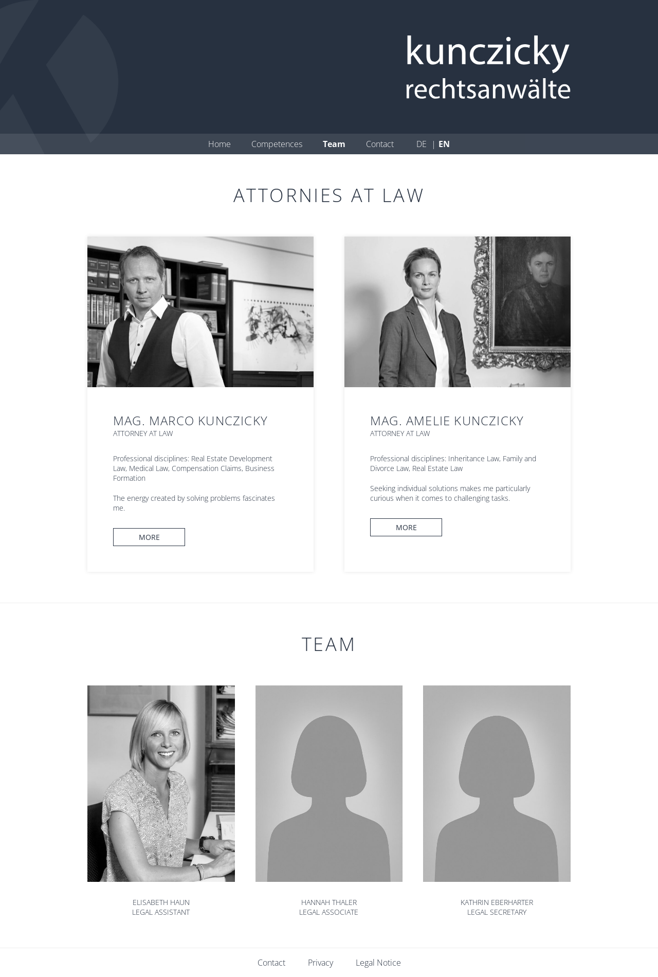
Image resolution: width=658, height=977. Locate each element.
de (422, 144)
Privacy (320, 962)
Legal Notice (378, 962)
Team (334, 144)
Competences (276, 144)
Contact (380, 144)
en (444, 144)
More (149, 537)
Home (219, 144)
